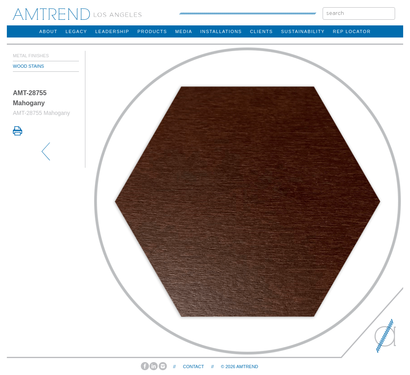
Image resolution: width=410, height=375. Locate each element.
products (152, 31)
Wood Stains (28, 66)
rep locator (352, 31)
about (48, 31)
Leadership (112, 31)
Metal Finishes (31, 55)
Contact (193, 366)
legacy (76, 31)
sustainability (303, 31)
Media (183, 31)
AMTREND (247, 366)
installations (221, 31)
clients (261, 31)
